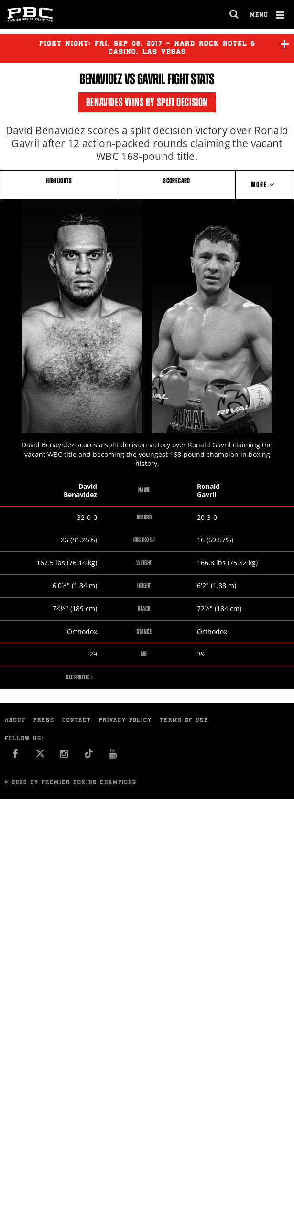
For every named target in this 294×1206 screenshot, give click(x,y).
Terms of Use (184, 721)
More (265, 184)
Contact (76, 721)
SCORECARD (176, 181)
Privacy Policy (125, 721)
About (15, 721)
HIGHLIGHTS (59, 181)
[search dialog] (234, 14)
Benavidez (100, 79)
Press (43, 721)
